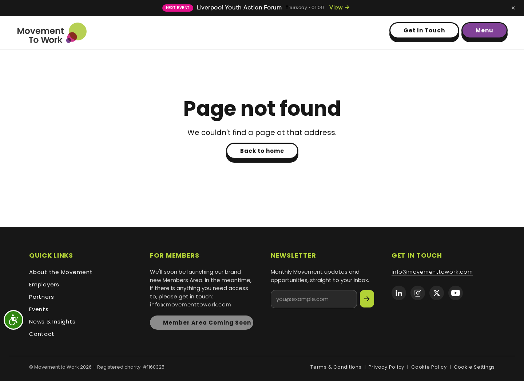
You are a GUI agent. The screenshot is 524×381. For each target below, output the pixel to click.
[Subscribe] (367, 298)
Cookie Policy (429, 367)
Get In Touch (424, 30)
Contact (41, 334)
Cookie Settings (474, 367)
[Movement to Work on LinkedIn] (399, 293)
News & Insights (52, 321)
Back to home (262, 151)
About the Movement (61, 272)
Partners (41, 297)
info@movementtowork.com (190, 305)
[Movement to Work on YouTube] (455, 293)
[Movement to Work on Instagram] (417, 293)
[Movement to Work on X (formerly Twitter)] (436, 293)
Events (39, 309)
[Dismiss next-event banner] (513, 8)
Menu (484, 30)
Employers (44, 284)
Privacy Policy (387, 367)
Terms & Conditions (336, 367)
